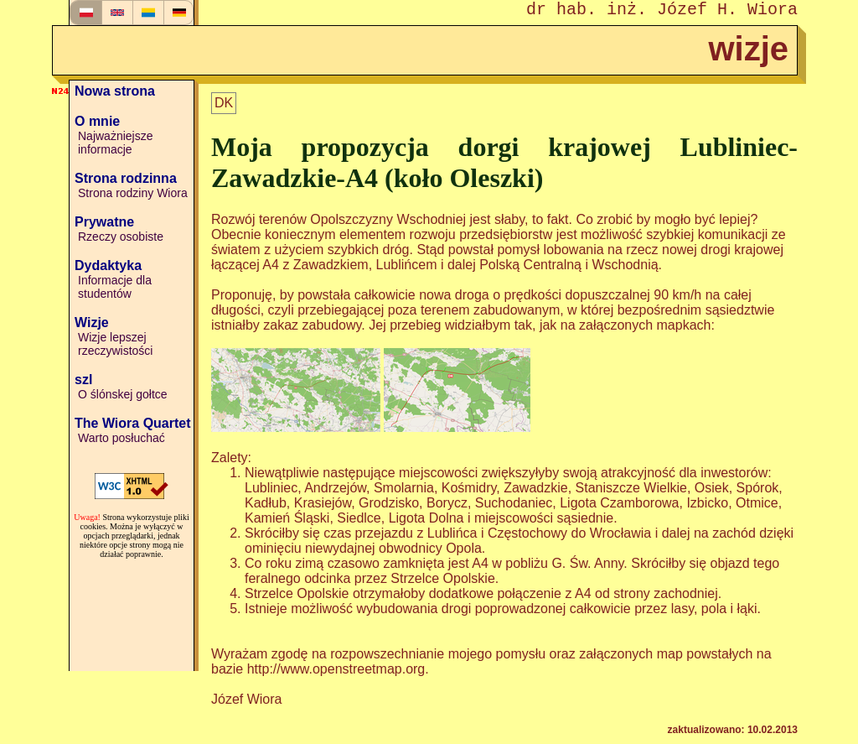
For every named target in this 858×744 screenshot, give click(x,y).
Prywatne (104, 222)
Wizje (92, 322)
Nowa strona (115, 91)
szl (83, 379)
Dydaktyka (108, 265)
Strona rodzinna (126, 178)
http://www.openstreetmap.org (336, 669)
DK (223, 103)
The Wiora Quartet (133, 423)
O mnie (97, 121)
